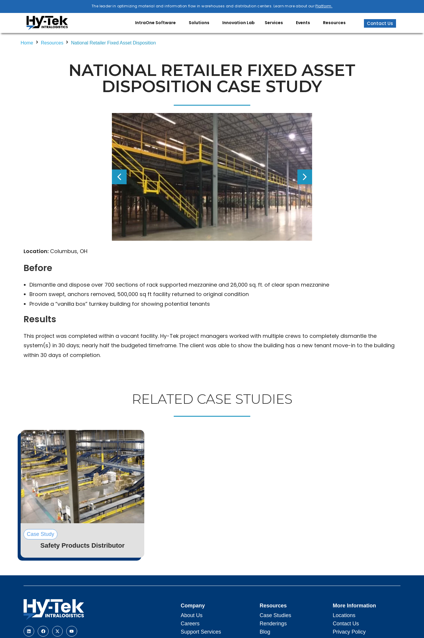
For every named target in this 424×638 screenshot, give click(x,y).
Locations (344, 615)
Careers (190, 624)
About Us (192, 615)
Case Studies (275, 615)
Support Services (201, 632)
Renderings (273, 624)
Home (27, 42)
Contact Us (346, 624)
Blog (265, 632)
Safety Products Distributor (82, 545)
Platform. (323, 6)
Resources (52, 42)
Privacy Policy (349, 632)
